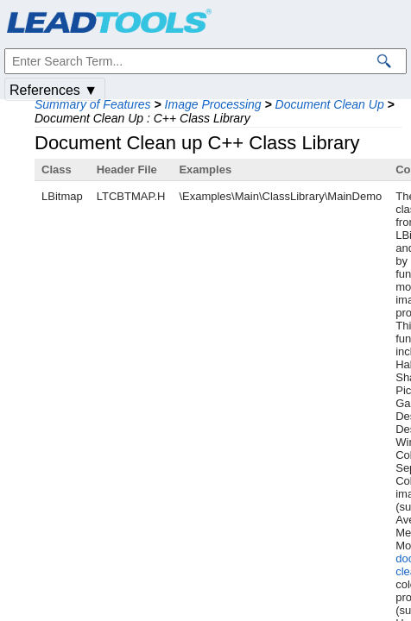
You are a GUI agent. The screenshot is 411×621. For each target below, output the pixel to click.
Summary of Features (93, 104)
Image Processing (213, 104)
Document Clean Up (329, 104)
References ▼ (53, 90)
